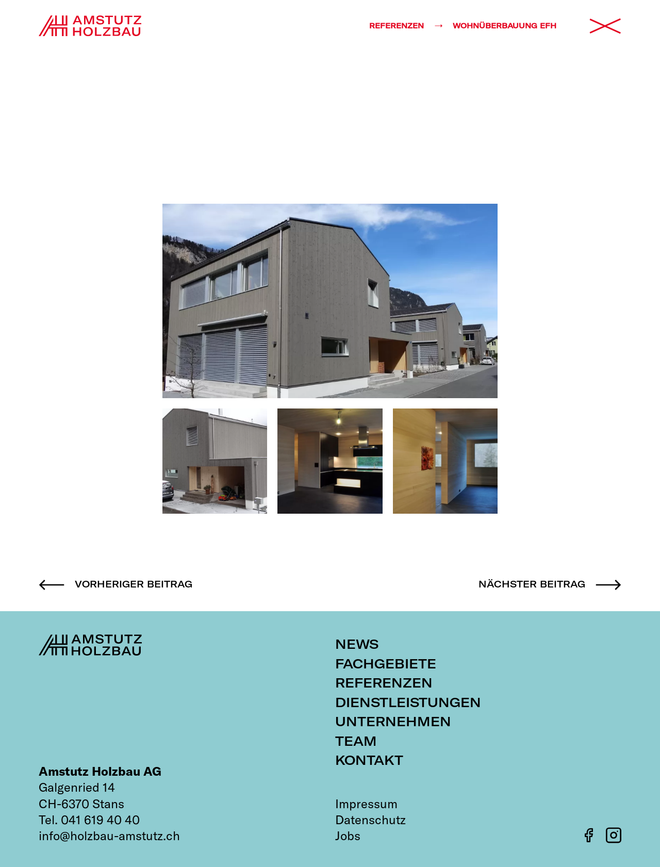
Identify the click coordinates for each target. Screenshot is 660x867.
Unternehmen (393, 721)
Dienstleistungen (408, 702)
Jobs (347, 835)
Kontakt (369, 760)
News (356, 644)
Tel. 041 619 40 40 (89, 819)
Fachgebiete (385, 664)
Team (356, 741)
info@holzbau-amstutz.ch (109, 835)
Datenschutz (370, 819)
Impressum (366, 803)
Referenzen (384, 683)
